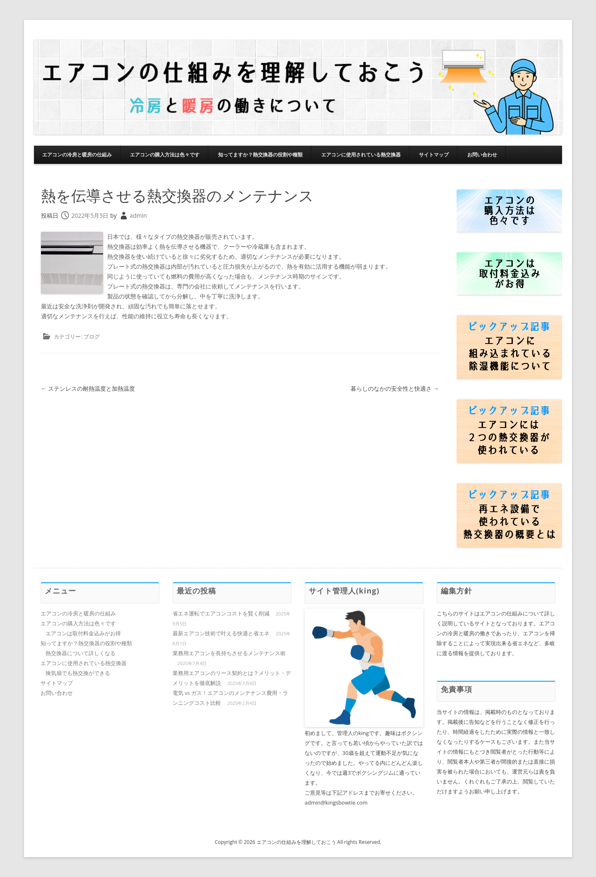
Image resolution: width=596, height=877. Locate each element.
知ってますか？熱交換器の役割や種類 (260, 154)
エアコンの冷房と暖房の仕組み (77, 154)
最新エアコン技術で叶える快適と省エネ (221, 633)
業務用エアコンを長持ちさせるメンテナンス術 (229, 653)
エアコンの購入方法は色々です (164, 154)
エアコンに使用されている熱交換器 (361, 154)
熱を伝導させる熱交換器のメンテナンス (177, 195)
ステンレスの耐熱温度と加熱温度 (88, 388)
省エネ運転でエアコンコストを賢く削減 (221, 613)
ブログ (92, 336)
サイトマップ (434, 154)
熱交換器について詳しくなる (80, 653)
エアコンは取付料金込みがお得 (83, 633)
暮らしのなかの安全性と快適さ (395, 388)
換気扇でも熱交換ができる (78, 673)
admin (138, 215)
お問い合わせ (482, 154)
